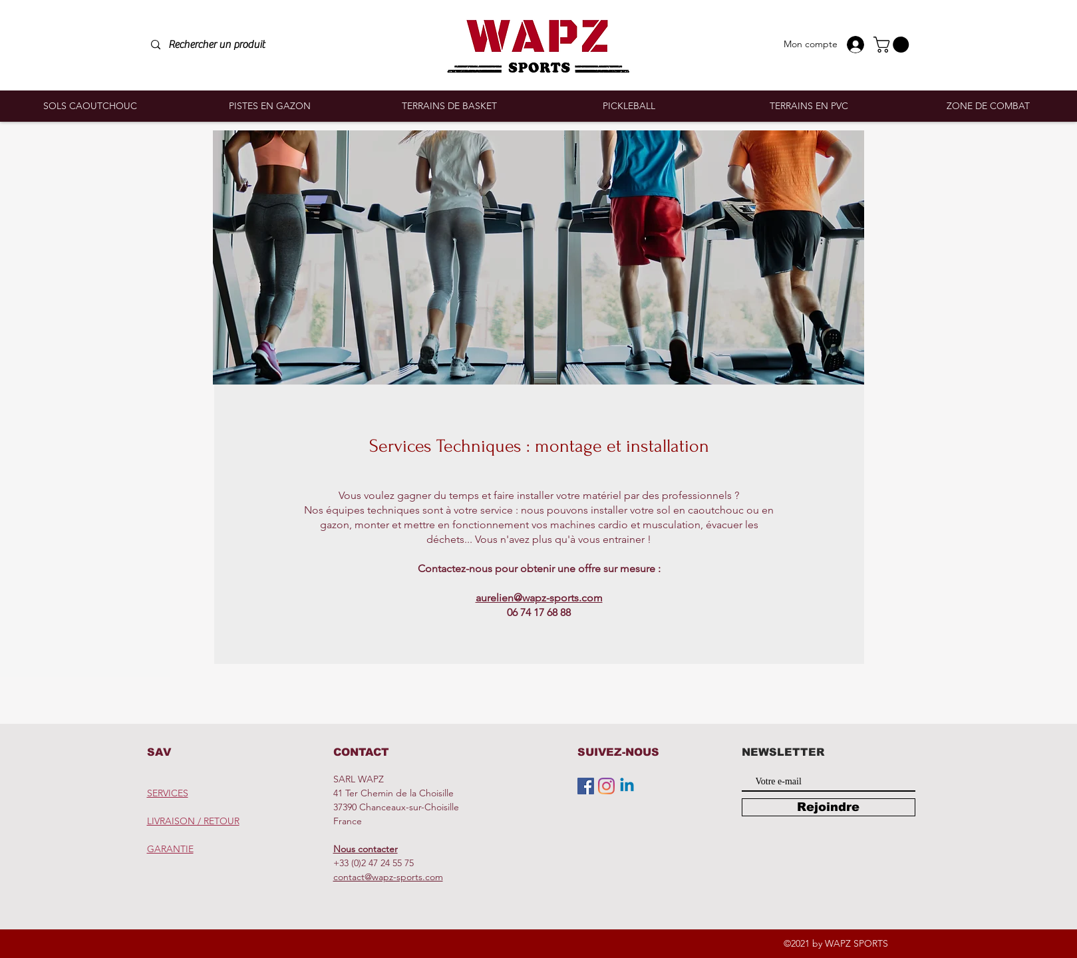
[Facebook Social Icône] (585, 786)
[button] (893, 45)
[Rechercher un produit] (243, 45)
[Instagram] (606, 786)
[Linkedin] (627, 786)
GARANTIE (170, 849)
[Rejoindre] (828, 807)
